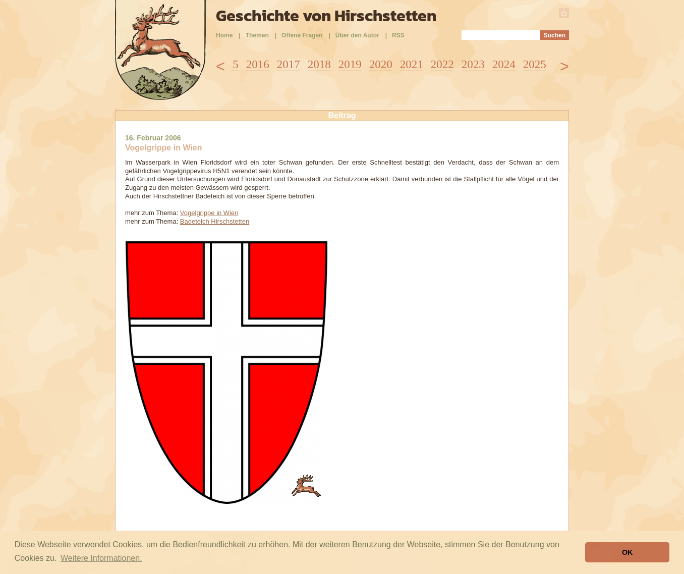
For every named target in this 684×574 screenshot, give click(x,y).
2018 (319, 64)
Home (224, 35)
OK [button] (627, 552)
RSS (398, 35)
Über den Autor (357, 35)
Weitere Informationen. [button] (101, 558)
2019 (350, 64)
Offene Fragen (301, 35)
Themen (257, 35)
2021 (411, 64)
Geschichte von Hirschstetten (326, 16)
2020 (380, 64)
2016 (257, 64)
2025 (534, 64)
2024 (504, 64)
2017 (288, 64)
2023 (473, 64)
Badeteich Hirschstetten (214, 221)
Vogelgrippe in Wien (209, 213)
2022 (442, 64)
